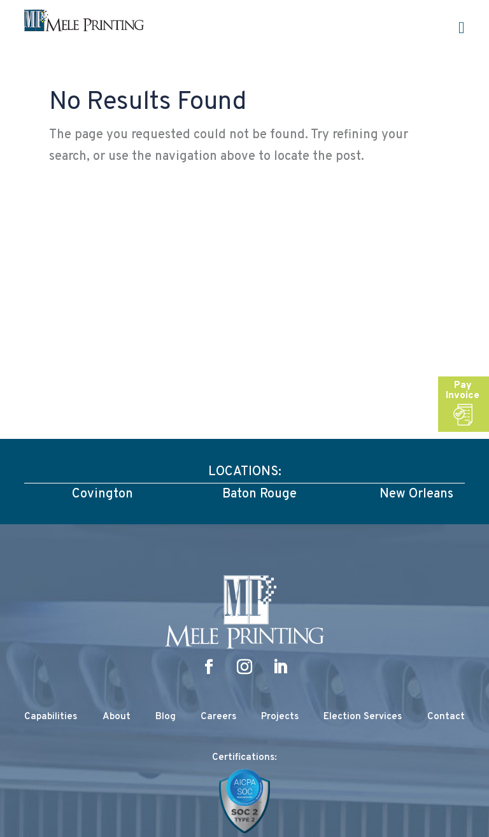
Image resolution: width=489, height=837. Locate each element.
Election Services (362, 717)
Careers (218, 717)
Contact (446, 717)
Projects (280, 717)
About (117, 717)
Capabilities (50, 717)
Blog (165, 717)
